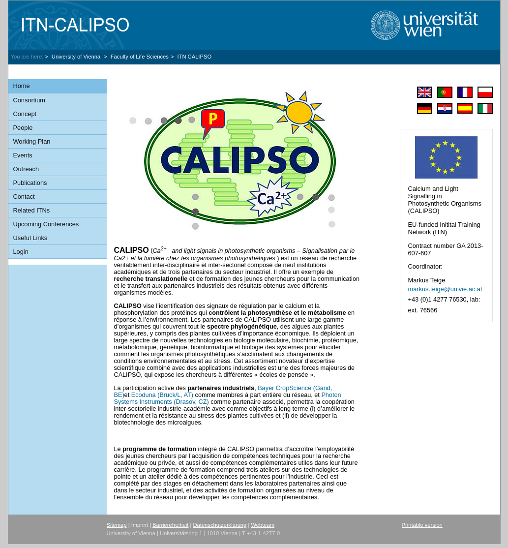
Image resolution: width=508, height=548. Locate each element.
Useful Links (30, 238)
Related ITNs (31, 210)
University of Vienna (77, 57)
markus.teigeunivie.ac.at (445, 289)
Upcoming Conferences (46, 224)
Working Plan (32, 141)
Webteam (262, 525)
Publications (30, 182)
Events (22, 155)
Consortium (29, 100)
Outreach (26, 169)
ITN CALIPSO (194, 57)
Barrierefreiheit (170, 525)
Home (21, 86)
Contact (24, 196)
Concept (25, 114)
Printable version (422, 525)
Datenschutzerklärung (219, 525)
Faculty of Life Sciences (140, 57)
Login (21, 251)
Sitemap (117, 525)
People (23, 127)
